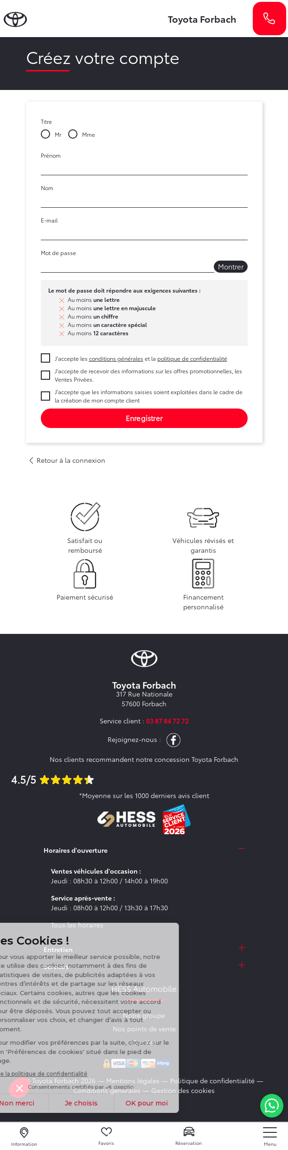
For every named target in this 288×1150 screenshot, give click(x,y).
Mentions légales (133, 1080)
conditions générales (116, 358)
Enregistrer (144, 418)
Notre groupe (144, 1015)
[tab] (144, 850)
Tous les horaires (77, 924)
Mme (88, 134)
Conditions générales (107, 1090)
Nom (47, 188)
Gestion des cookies (183, 1090)
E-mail (49, 220)
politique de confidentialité (192, 358)
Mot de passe (58, 252)
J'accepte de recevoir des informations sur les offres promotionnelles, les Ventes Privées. (148, 375)
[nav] (270, 1136)
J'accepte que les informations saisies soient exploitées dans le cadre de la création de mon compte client (149, 396)
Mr (58, 134)
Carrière (144, 1042)
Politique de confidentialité (212, 1080)
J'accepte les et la (141, 358)
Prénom (51, 155)
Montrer (230, 266)
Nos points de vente (144, 1028)
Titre (46, 121)
